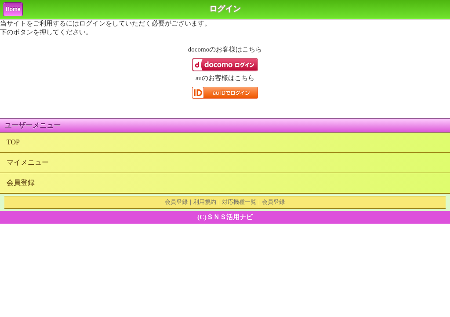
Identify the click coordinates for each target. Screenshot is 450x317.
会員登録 (21, 182)
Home (13, 9)
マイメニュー (28, 162)
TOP (13, 142)
